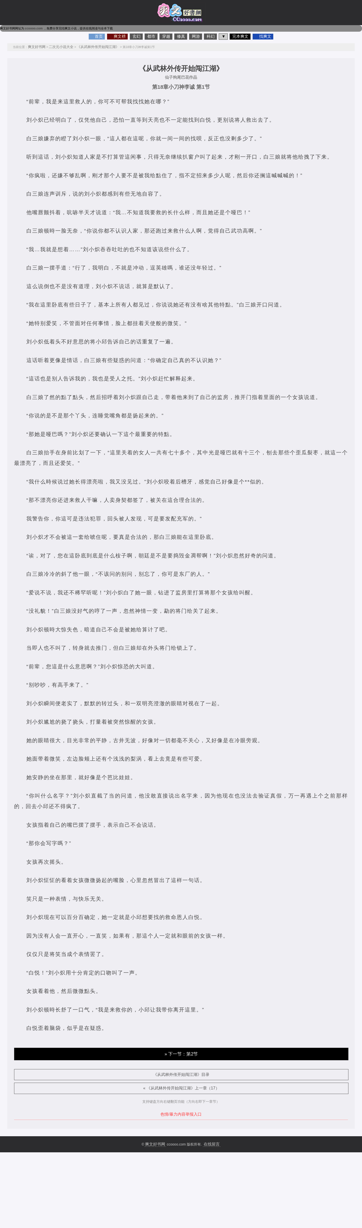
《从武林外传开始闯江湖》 (98, 47)
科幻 (211, 36)
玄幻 (136, 36)
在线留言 (212, 1144)
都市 (151, 36)
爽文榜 (120, 36)
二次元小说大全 (61, 47)
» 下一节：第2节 (181, 1054)
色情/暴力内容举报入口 (181, 1114)
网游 (196, 36)
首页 (99, 36)
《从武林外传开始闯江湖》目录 (181, 1074)
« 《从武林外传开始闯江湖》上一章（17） (181, 1088)
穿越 (166, 36)
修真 (181, 36)
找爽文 (265, 36)
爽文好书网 (37, 47)
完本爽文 (240, 36)
